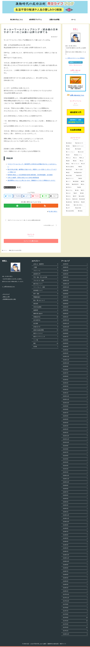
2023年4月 (75, 383)
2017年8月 (75, 608)
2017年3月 (75, 624)
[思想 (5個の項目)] (75, 161)
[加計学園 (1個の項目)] (80, 208)
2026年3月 (75, 271)
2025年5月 (75, 304)
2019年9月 (75, 525)
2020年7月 (75, 492)
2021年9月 (75, 446)
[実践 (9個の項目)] (68, 146)
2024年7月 (75, 337)
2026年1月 (75, 277)
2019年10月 (75, 522)
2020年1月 (75, 512)
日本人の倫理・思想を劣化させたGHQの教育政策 (23, 177)
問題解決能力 (45, 297)
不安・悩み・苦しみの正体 (45, 277)
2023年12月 (75, 356)
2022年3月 (75, 426)
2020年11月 (75, 479)
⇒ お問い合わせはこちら (8, 286)
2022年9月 (75, 406)
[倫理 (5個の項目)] (68, 161)
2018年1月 (75, 591)
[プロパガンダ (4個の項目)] (75, 163)
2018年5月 (75, 578)
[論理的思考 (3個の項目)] (75, 184)
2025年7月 (75, 297)
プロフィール (45, 271)
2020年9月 (75, 485)
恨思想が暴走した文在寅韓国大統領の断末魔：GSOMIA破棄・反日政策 (30, 175)
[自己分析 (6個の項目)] (81, 152)
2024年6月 (75, 340)
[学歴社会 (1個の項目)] (76, 202)
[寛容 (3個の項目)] (83, 181)
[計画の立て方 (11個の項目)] (80, 143)
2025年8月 (75, 294)
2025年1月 (75, 317)
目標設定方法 (45, 317)
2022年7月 (75, 413)
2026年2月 (75, 274)
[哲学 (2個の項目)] (75, 196)
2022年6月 (75, 416)
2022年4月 (75, 423)
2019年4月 (75, 542)
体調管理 (45, 310)
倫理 (18, 187)
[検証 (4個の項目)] (69, 172)
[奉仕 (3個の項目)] (68, 184)
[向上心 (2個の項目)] (69, 193)
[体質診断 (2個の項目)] (82, 199)
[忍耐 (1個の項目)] (69, 205)
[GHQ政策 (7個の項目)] (80, 149)
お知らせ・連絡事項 (45, 264)
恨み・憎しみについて (45, 300)
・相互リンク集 (5, 296)
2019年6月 (75, 535)
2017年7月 (75, 611)
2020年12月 (75, 475)
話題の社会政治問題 (9, 187)
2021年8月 (75, 449)
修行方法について (45, 284)
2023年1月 (75, 393)
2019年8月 (75, 528)
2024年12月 (75, 320)
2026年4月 (75, 267)
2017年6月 (75, 614)
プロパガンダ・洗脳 (45, 281)
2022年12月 (75, 396)
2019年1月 (75, 551)
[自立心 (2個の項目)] (68, 199)
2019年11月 (75, 518)
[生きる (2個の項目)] (68, 196)
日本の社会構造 (45, 307)
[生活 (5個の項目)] (82, 161)
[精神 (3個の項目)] (82, 178)
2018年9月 (75, 565)
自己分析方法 (45, 320)
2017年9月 (75, 604)
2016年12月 (75, 634)
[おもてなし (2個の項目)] (69, 190)
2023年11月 (75, 360)
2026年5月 (75, 264)
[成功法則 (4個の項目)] (70, 169)
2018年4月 (75, 581)
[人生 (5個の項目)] (75, 158)
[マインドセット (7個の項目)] (71, 152)
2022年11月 (75, 399)
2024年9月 (75, 330)
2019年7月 (75, 532)
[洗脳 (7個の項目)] (69, 149)
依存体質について (45, 290)
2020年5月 (75, 499)
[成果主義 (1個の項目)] (69, 202)
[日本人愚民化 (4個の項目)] (71, 166)
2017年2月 (75, 627)
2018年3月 (75, 584)
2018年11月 (75, 558)
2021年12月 (75, 436)
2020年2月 (75, 508)
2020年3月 (75, 505)
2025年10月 (75, 287)
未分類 (45, 347)
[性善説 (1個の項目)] (81, 211)
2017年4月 (75, 621)
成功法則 (45, 304)
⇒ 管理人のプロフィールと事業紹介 (75, 58)
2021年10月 (75, 442)
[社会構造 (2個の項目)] (82, 196)
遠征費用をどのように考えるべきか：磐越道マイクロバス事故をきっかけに (31, 180)
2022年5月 (75, 419)
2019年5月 (75, 538)
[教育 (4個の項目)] (82, 166)
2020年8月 (75, 489)
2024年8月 (75, 333)
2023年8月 (75, 370)
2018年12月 (75, 555)
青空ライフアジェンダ (45, 337)
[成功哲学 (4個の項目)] (81, 175)
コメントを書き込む (30, 241)
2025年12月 (75, 281)
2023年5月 (75, 380)
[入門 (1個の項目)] (69, 208)
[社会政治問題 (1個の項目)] (71, 211)
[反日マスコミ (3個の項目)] (71, 178)
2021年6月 (75, 456)
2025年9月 (75, 290)
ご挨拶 (45, 267)
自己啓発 (45, 323)
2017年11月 (75, 598)
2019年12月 (75, 515)
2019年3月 (75, 545)
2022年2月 (75, 429)
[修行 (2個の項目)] (76, 193)
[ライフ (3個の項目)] (68, 181)
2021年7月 (75, 452)
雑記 (45, 343)
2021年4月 (75, 462)
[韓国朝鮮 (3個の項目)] (76, 181)
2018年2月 (75, 588)
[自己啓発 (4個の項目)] (70, 175)
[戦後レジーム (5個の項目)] (80, 155)
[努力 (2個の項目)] (83, 190)
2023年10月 (75, 363)
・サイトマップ (5, 294)
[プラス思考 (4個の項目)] (80, 169)
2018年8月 (75, 568)
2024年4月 (75, 347)
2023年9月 (75, 366)
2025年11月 (75, 284)
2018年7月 (75, 571)
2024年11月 (75, 323)
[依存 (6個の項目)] (69, 155)
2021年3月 (75, 466)
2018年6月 (75, 575)
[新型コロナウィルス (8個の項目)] (79, 146)
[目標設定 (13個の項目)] (69, 143)
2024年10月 (75, 327)
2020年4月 (75, 502)
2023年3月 (75, 386)
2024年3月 (75, 350)
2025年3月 (75, 310)
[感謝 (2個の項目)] (81, 187)
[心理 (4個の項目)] (83, 163)
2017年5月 (75, 617)
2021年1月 (75, 472)
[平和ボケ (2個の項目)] (70, 187)
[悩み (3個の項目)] (83, 184)
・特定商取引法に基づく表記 (9, 299)
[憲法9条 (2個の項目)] (75, 199)
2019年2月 (75, 548)
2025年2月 (75, 314)
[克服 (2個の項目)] (77, 190)
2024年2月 (75, 353)
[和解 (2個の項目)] (83, 193)
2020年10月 (75, 482)
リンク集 (45, 340)
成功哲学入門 (45, 274)
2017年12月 (75, 594)
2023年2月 (75, 390)
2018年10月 (75, 561)
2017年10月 (75, 601)
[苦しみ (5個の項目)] (68, 158)
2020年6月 (75, 495)
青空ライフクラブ (45, 333)
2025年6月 (75, 300)
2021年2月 (75, 469)
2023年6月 (75, 376)
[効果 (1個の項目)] (83, 202)
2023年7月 (75, 373)
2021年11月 (75, 439)
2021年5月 (75, 459)
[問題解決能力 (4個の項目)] (80, 172)
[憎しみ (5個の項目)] (82, 158)
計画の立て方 (45, 327)
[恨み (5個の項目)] (68, 163)
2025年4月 (75, 307)
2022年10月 (75, 403)
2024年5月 (75, 343)
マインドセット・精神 (45, 287)
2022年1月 (75, 432)
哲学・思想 (45, 294)
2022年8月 (75, 409)
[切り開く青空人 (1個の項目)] (79, 205)
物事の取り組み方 (45, 314)
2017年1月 (75, 631)
